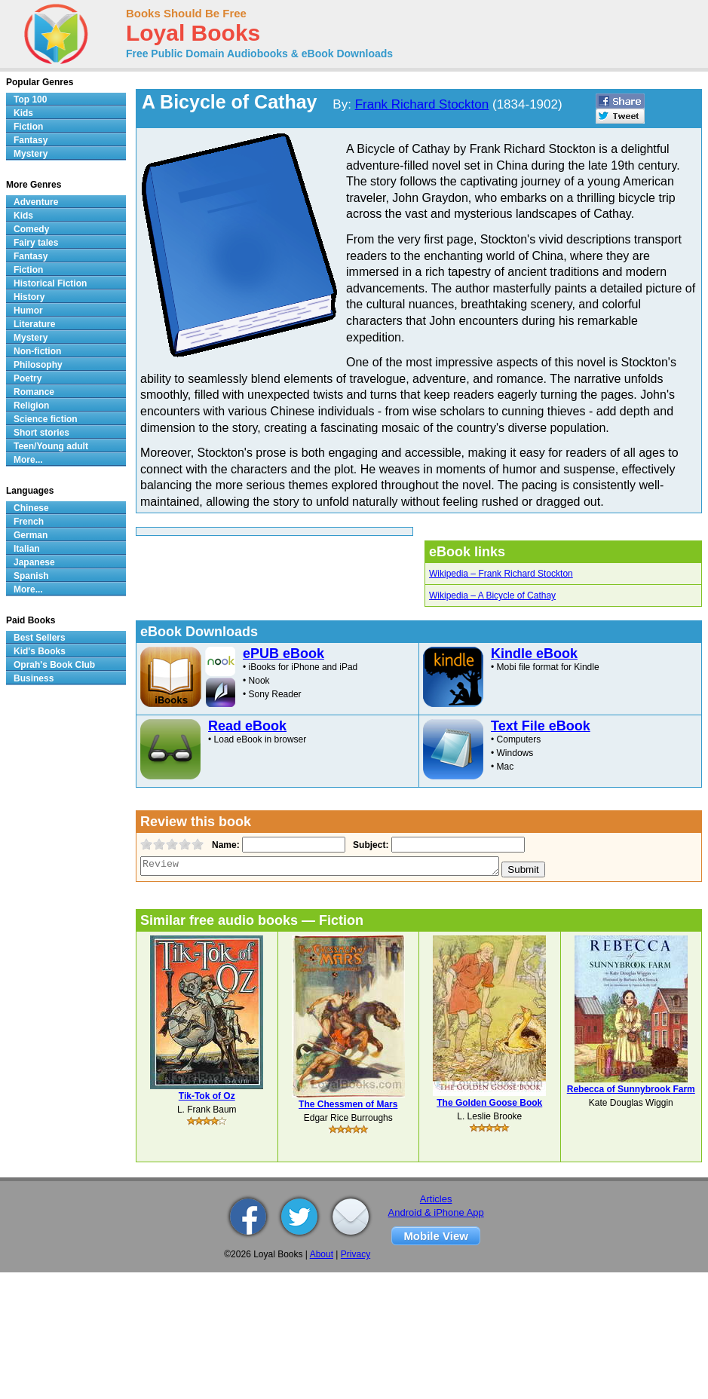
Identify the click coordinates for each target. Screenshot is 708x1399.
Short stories (41, 432)
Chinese (31, 508)
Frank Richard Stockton (422, 104)
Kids (23, 113)
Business (34, 678)
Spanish (31, 576)
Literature (34, 324)
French (29, 521)
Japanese (34, 562)
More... (28, 460)
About (321, 1254)
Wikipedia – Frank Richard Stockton (501, 573)
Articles (436, 1199)
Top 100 (30, 99)
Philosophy (38, 365)
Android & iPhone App (436, 1212)
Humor (28, 310)
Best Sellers (40, 637)
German (31, 535)
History (29, 297)
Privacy (355, 1254)
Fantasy (31, 140)
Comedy (31, 229)
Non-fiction (37, 351)
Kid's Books (40, 651)
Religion (31, 405)
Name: (224, 845)
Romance (34, 392)
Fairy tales (36, 242)
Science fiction (46, 419)
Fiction (28, 126)
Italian (27, 548)
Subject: (369, 845)
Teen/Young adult (51, 446)
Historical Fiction (50, 283)
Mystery (31, 153)
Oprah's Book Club (54, 665)
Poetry (27, 378)
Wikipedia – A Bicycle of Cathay (492, 595)
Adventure (36, 202)
